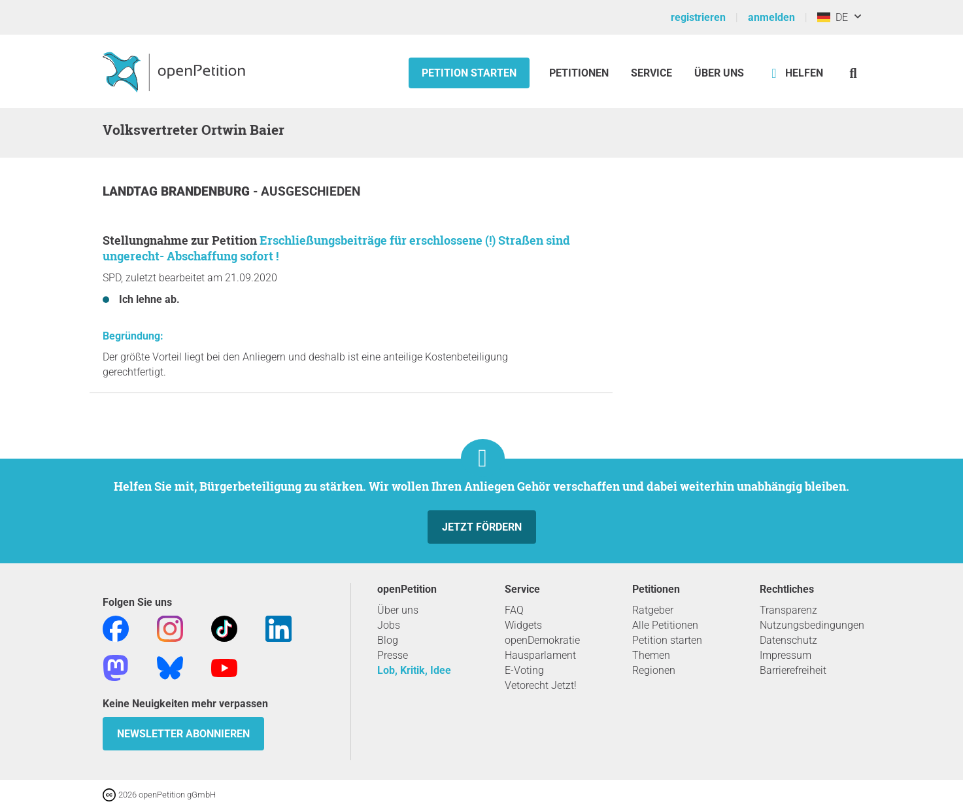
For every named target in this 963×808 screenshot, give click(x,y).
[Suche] (853, 72)
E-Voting (524, 670)
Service (651, 73)
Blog (387, 640)
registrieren (698, 17)
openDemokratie (542, 640)
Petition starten (469, 73)
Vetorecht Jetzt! (541, 685)
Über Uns (719, 73)
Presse (392, 655)
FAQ (514, 610)
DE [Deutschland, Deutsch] (832, 17)
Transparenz (788, 610)
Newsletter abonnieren (183, 734)
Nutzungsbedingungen (812, 625)
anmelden (771, 17)
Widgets (523, 625)
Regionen (653, 670)
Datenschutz (788, 640)
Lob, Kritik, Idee (414, 670)
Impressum (785, 655)
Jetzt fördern (482, 527)
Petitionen (580, 73)
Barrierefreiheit (793, 670)
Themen (651, 655)
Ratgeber (652, 610)
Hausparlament (540, 655)
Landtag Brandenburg (178, 191)
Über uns (397, 610)
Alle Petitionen (665, 625)
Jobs (388, 625)
